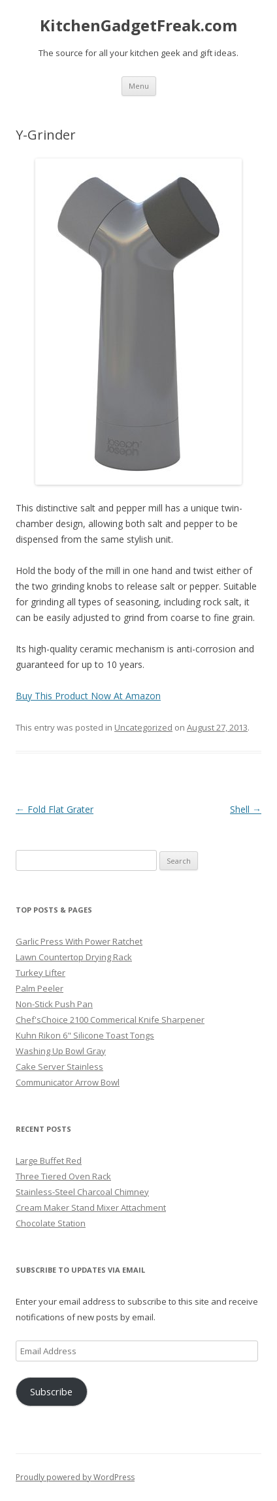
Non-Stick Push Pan (54, 1004)
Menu (139, 86)
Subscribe (51, 1391)
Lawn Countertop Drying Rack (74, 957)
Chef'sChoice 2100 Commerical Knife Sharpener (110, 1019)
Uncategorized (143, 727)
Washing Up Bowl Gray (61, 1051)
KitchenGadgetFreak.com (138, 26)
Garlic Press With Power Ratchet (79, 941)
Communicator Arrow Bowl (68, 1082)
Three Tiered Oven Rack (63, 1176)
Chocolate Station (51, 1223)
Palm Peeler (39, 988)
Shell (245, 809)
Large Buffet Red (49, 1160)
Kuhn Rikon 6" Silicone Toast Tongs (85, 1035)
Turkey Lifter (40, 972)
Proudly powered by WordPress (75, 1477)
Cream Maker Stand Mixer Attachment (91, 1207)
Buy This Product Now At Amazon (88, 696)
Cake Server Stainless (59, 1066)
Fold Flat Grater (54, 809)
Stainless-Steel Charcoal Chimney (82, 1192)
